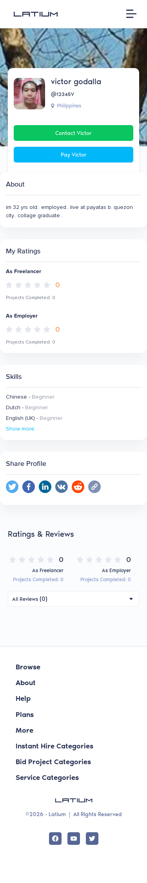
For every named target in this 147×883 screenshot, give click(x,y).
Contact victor (73, 133)
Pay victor (74, 154)
